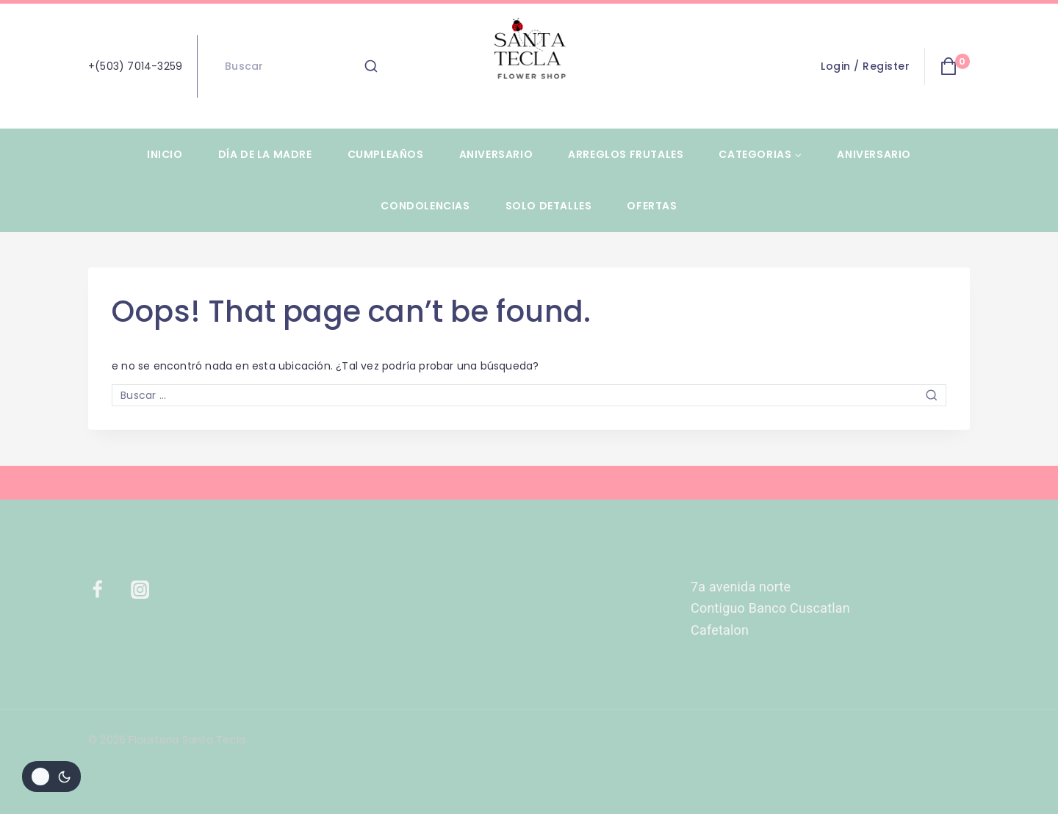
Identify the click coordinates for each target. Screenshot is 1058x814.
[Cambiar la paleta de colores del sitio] (51, 776)
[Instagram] (149, 590)
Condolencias (425, 205)
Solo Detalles (548, 205)
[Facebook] (106, 590)
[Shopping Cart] (955, 66)
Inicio (165, 154)
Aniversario (496, 154)
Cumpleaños (386, 154)
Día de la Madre (265, 154)
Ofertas (652, 205)
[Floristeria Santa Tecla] (529, 66)
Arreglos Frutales (625, 154)
